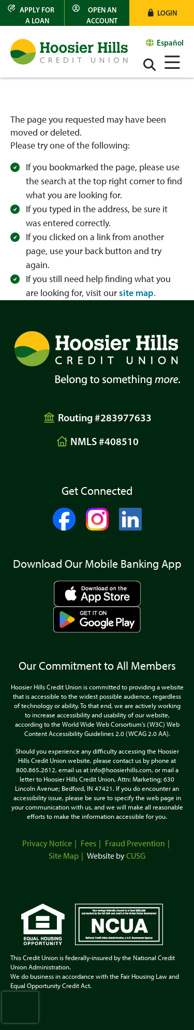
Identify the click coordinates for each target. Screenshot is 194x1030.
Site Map (64, 856)
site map (136, 293)
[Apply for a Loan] (32, 13)
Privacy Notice (47, 843)
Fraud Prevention (135, 843)
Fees (88, 843)
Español (170, 43)
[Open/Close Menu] (172, 60)
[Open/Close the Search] (149, 65)
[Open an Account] (97, 13)
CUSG (135, 856)
